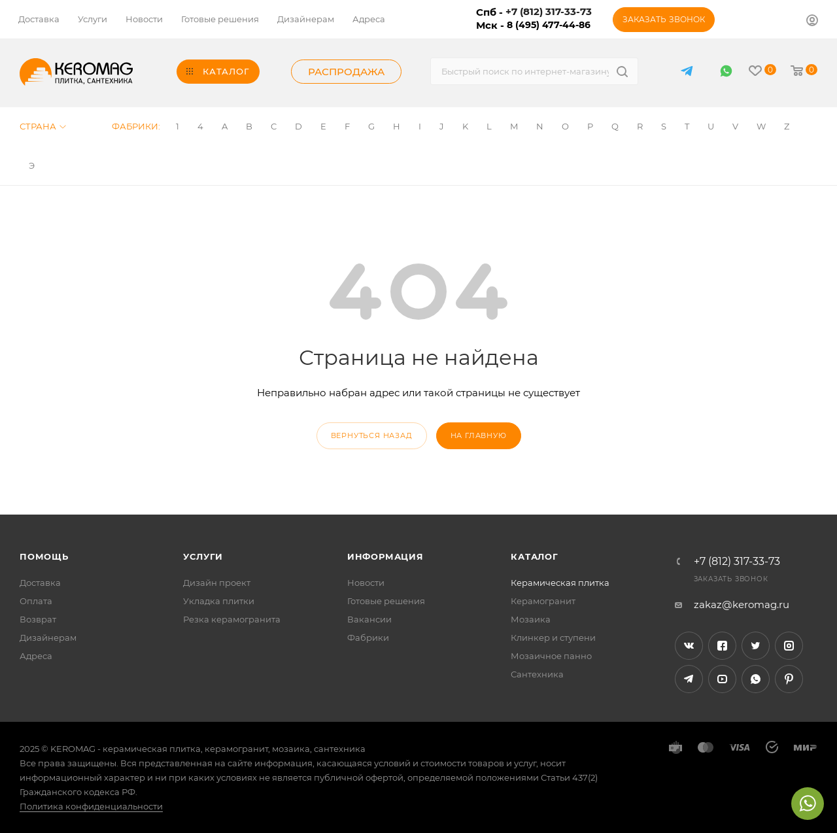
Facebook (722, 646)
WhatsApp (726, 71)
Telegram (689, 679)
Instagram (789, 646)
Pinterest (789, 679)
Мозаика (531, 619)
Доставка (40, 582)
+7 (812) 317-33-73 (737, 561)
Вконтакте (689, 646)
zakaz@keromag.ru (741, 604)
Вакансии (369, 619)
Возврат (38, 619)
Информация (385, 556)
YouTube (722, 679)
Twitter (756, 646)
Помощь (44, 556)
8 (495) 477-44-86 (548, 25)
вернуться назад (372, 435)
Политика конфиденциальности (91, 806)
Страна (43, 126)
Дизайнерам (48, 637)
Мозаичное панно (551, 656)
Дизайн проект (216, 582)
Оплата (36, 601)
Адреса (36, 656)
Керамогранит (543, 601)
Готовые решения (386, 601)
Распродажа (346, 71)
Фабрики (368, 637)
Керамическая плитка (560, 582)
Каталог (534, 556)
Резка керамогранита (232, 619)
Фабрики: (136, 126)
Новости (365, 582)
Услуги (203, 556)
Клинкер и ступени (553, 637)
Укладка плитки (218, 601)
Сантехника (537, 674)
